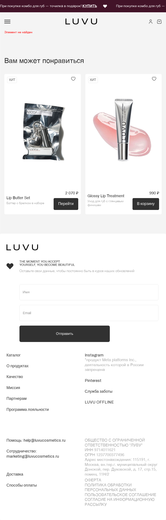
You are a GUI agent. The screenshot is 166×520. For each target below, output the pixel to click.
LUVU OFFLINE (99, 402)
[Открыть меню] (7, 21)
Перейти (65, 204)
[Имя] (88, 292)
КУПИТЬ (89, 6)
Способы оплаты (21, 485)
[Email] (88, 313)
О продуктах (17, 366)
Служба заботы (98, 391)
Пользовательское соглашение (120, 495)
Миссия (13, 388)
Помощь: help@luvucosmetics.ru (35, 440)
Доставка (14, 474)
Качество (14, 377)
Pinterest (93, 380)
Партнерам (16, 398)
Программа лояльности (27, 409)
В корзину (146, 204)
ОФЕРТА (93, 480)
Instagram (94, 355)
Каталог (13, 355)
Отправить (64, 334)
